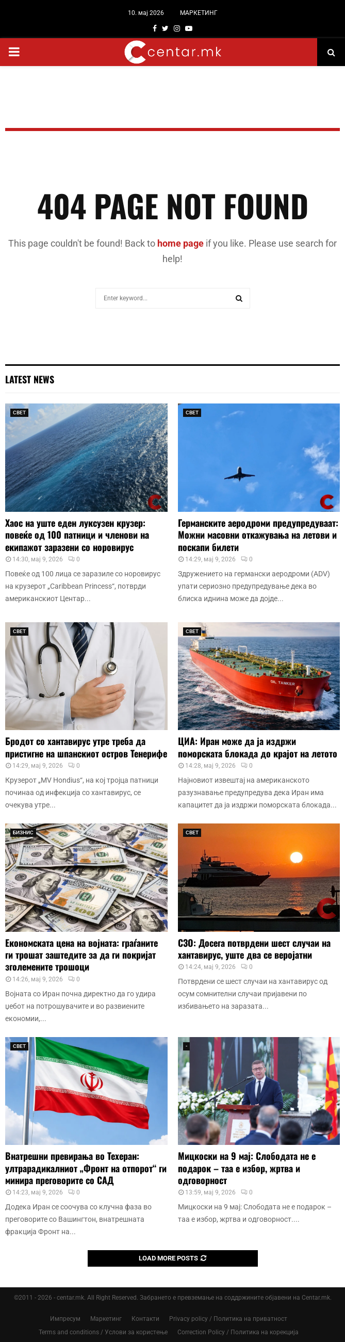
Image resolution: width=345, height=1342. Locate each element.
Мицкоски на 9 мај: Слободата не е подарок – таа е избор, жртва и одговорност (247, 1168)
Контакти (145, 1318)
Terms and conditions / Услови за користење (103, 1332)
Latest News (29, 379)
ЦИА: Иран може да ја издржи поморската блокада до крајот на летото (257, 746)
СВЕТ (19, 412)
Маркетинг (106, 1318)
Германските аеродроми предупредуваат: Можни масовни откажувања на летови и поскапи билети (258, 535)
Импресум (65, 1318)
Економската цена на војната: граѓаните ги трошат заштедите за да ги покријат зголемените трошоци (81, 955)
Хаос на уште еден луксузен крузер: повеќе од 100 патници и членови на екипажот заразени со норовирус (77, 535)
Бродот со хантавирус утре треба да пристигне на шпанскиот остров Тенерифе (86, 746)
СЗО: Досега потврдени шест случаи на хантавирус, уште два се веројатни (254, 948)
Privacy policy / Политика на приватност (228, 1318)
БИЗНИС (23, 832)
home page (180, 243)
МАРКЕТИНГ (199, 13)
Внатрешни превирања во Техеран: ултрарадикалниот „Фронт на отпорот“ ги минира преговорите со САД (86, 1168)
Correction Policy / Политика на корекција (238, 1332)
